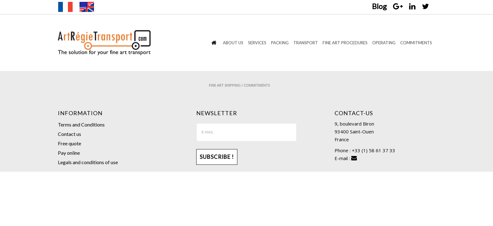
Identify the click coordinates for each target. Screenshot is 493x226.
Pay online (69, 153)
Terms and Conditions (81, 124)
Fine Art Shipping (361, 85)
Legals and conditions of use (88, 162)
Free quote (69, 143)
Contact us (69, 134)
